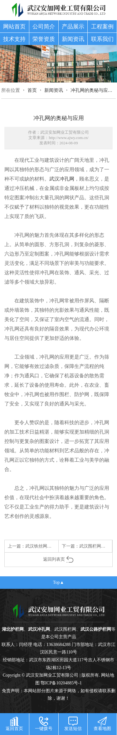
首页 (32, 90)
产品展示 (73, 26)
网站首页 (14, 26)
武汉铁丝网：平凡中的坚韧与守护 (58, 546)
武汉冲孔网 (61, 178)
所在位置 (10, 90)
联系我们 (102, 39)
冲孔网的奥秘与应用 (92, 90)
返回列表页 (58, 559)
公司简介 (43, 26)
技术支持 (14, 39)
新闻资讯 (73, 39)
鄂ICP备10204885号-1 (61, 682)
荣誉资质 (43, 39)
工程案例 (102, 26)
